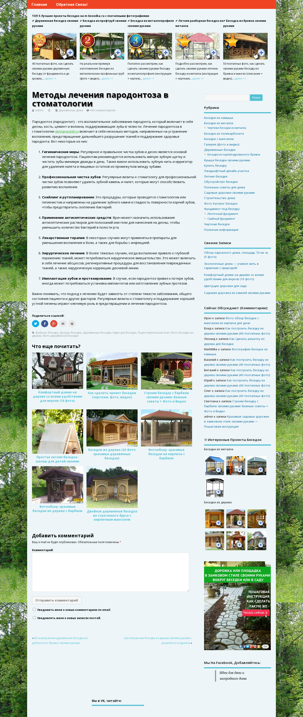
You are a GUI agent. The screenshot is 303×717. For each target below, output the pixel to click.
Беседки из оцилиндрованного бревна (233, 154)
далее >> (50, 78)
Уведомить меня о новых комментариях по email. (74, 610)
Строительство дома (219, 198)
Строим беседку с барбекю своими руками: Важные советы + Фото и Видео (166, 397)
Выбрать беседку (47, 333)
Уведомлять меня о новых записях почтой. (69, 618)
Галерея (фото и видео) (221, 144)
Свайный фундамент (221, 219)
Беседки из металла (218, 123)
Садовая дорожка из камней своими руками (237, 293)
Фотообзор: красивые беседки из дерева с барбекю (57, 509)
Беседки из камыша (218, 118)
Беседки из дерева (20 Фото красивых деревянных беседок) (112, 454)
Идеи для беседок (124, 333)
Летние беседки (215, 176)
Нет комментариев (102, 110)
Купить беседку (215, 165)
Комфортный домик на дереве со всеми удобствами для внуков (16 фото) (57, 396)
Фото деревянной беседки (60, 336)
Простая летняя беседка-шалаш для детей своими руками (57, 461)
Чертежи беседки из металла (226, 128)
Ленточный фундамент (222, 214)
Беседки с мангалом (219, 139)
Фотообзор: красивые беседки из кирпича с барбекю (166, 454)
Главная (39, 4)
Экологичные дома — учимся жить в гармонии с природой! (231, 266)
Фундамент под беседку (222, 209)
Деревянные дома (71, 110)
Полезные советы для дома (224, 187)
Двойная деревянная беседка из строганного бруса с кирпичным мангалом (112, 515)
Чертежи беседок (217, 224)
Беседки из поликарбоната (224, 133)
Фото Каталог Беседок (221, 203)
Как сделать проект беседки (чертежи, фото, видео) (112, 395)
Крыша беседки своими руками (227, 160)
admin (39, 110)
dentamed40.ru (67, 131)
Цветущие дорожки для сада (225, 286)
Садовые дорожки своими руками (229, 193)
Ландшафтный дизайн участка (226, 171)
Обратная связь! (72, 4)
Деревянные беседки (97, 333)
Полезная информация (221, 230)
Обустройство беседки (221, 182)
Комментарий (42, 550)
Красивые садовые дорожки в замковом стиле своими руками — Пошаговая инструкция (236, 421)
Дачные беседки (71, 333)
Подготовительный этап (153, 333)
